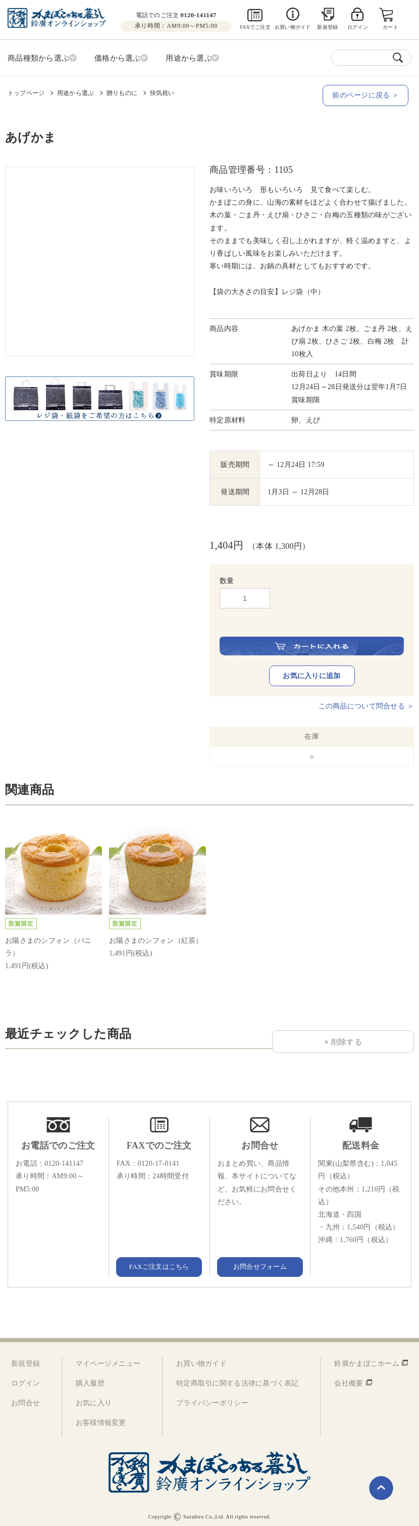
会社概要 (348, 1378)
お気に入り (94, 1398)
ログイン (25, 1378)
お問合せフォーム (260, 1261)
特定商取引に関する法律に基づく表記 (237, 1378)
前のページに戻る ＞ (368, 94)
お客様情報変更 (101, 1417)
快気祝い (162, 91)
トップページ (26, 91)
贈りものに (122, 91)
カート (391, 27)
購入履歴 (90, 1378)
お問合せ (25, 1398)
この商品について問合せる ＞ (366, 701)
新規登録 (327, 27)
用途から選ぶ (75, 91)
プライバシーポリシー (212, 1398)
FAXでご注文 (255, 27)
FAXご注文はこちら (159, 1261)
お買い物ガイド (292, 27)
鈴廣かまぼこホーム (366, 1358)
